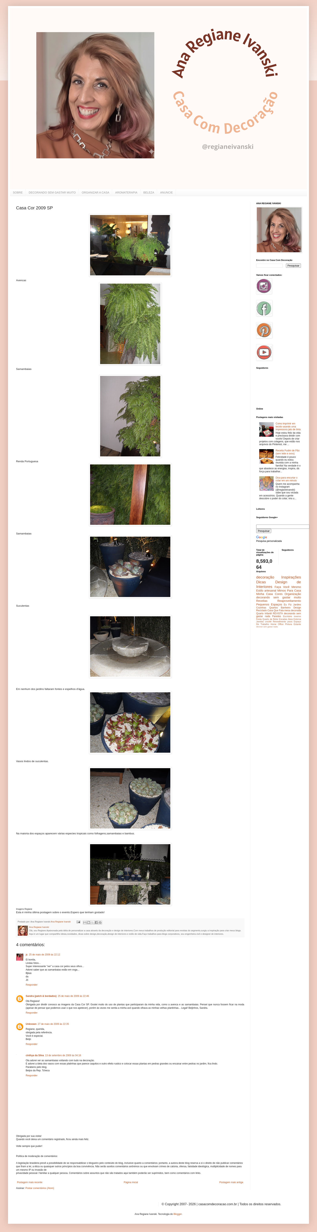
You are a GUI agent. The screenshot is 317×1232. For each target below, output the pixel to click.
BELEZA (148, 192)
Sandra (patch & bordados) (41, 996)
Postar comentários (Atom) (39, 1188)
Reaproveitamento (289, 600)
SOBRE (18, 192)
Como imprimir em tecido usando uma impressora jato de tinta (288, 426)
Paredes (276, 616)
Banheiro (286, 607)
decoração (265, 577)
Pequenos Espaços (269, 604)
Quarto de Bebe (270, 619)
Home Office (277, 624)
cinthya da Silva (35, 1055)
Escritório (287, 616)
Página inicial (131, 1182)
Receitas (261, 600)
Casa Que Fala (275, 610)
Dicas (261, 582)
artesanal (270, 590)
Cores (278, 594)
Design (297, 607)
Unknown (31, 1024)
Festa (259, 619)
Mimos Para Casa (289, 590)
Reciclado (261, 610)
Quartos (273, 607)
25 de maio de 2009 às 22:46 (73, 996)
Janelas (260, 621)
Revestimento (279, 621)
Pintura (288, 624)
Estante (297, 624)
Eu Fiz (288, 604)
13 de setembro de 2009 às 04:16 (63, 1055)
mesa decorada (292, 610)
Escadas (283, 619)
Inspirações (291, 577)
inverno (297, 616)
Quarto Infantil (264, 613)
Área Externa (294, 619)
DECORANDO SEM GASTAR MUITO (52, 192)
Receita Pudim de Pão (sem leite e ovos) (288, 452)
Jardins (297, 604)
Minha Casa (264, 594)
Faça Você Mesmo (287, 587)
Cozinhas (261, 607)
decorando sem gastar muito (278, 597)
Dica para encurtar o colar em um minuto (287, 479)
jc (27, 954)
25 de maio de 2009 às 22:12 (44, 954)
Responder (32, 984)
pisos (289, 621)
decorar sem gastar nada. (267, 627)
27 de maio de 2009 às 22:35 (53, 1024)
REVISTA (278, 613)
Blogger (178, 1214)
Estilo (259, 590)
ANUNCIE (166, 192)
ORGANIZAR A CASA (95, 192)
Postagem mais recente (29, 1182)
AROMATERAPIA (126, 192)
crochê (268, 621)
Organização (292, 594)
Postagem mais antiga (231, 1182)
